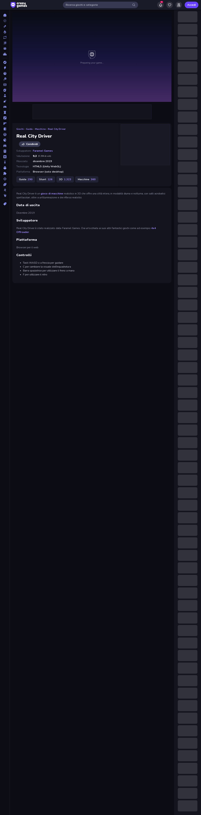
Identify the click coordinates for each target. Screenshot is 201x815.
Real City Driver (57, 129)
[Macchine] (5, 145)
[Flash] (5, 118)
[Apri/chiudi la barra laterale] (5, 5)
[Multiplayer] (5, 48)
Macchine (40, 129)
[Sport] (5, 184)
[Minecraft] (5, 156)
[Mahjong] (5, 151)
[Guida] (5, 134)
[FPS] (5, 123)
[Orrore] (5, 168)
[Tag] (5, 204)
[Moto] (5, 162)
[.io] (5, 140)
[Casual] (5, 95)
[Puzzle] (5, 173)
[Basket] (5, 73)
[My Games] (169, 5)
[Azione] (5, 68)
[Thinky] (5, 195)
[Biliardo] (5, 79)
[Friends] (179, 5)
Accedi (191, 5)
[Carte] (5, 90)
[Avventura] (5, 62)
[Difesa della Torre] (5, 112)
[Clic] (5, 101)
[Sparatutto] (5, 179)
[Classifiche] (5, 54)
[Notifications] (160, 5)
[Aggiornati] (5, 37)
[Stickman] (5, 190)
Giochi (20, 129)
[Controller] (5, 107)
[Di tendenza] (5, 32)
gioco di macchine (52, 193)
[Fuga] (5, 129)
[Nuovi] (5, 26)
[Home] (5, 15)
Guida (29, 129)
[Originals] (5, 43)
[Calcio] (5, 84)
